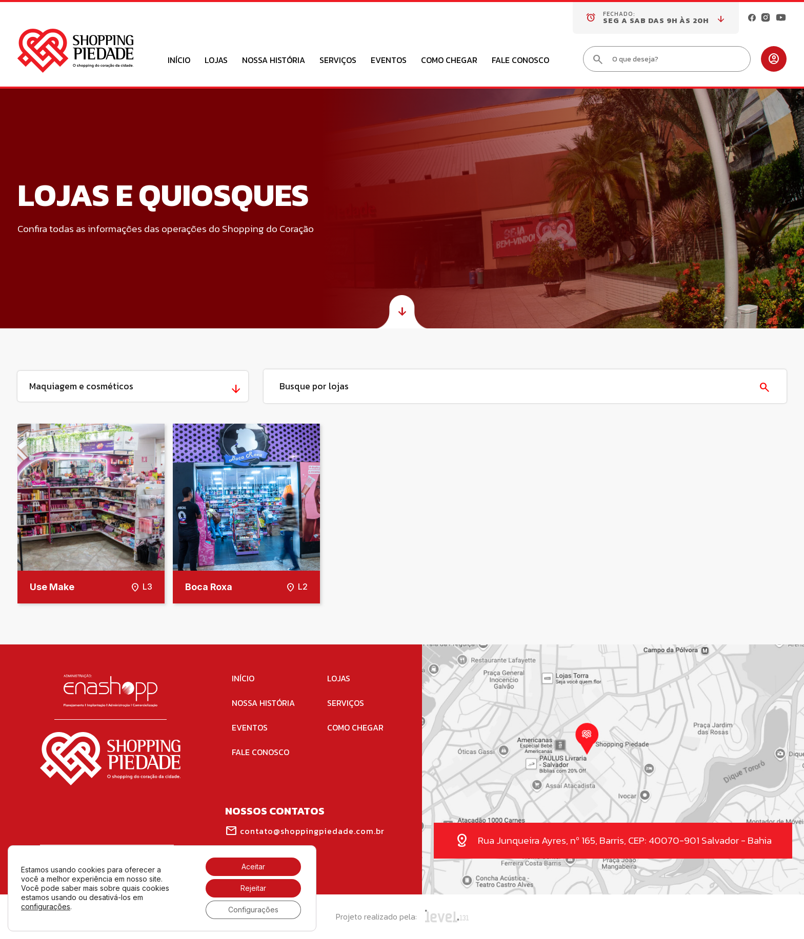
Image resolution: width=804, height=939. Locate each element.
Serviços (337, 61)
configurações (45, 906)
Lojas (216, 61)
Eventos (389, 61)
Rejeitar (253, 888)
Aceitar (253, 866)
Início (179, 61)
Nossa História (273, 61)
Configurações (253, 909)
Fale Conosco (520, 61)
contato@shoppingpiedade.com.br (305, 831)
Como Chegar (449, 61)
